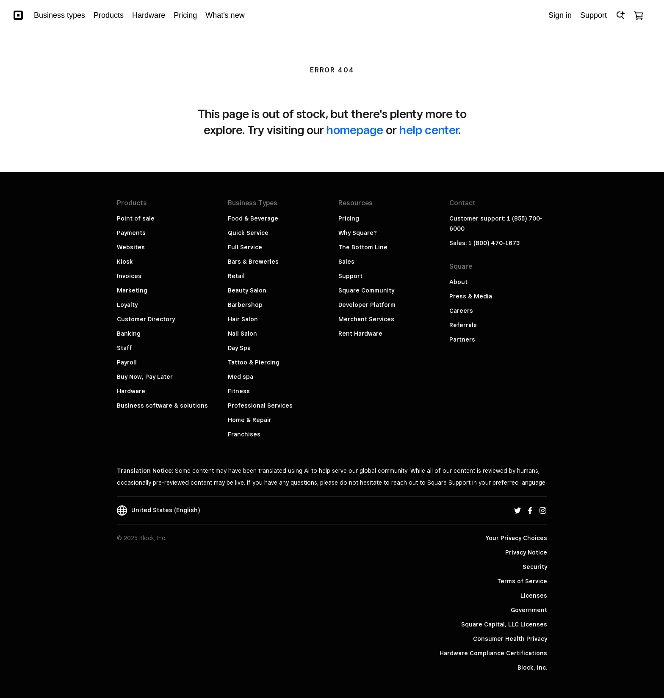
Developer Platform (367, 304)
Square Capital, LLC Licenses (504, 624)
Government (529, 610)
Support (350, 276)
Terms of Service (522, 581)
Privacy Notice (526, 552)
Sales (346, 261)
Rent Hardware (360, 333)
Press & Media (470, 296)
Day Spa (239, 348)
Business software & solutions (162, 405)
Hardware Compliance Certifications (493, 653)
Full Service (245, 247)
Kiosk (125, 261)
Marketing (132, 290)
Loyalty (127, 304)
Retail (236, 276)
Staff (124, 348)
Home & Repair (249, 420)
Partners (462, 339)
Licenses (533, 595)
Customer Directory (146, 319)
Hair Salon (243, 319)
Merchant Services (366, 319)
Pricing (348, 218)
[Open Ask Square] (620, 15)
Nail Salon (242, 333)
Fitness (239, 391)
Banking (129, 333)
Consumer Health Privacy (510, 638)
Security (535, 566)
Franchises (244, 434)
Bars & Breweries (253, 261)
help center (428, 130)
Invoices (129, 276)
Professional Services (260, 405)
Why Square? (357, 232)
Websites (131, 247)
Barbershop (245, 304)
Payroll (127, 362)
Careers (461, 310)
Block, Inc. (532, 667)
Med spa (240, 376)
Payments (131, 232)
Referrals (463, 325)
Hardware (131, 391)
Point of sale (136, 218)
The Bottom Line (362, 247)
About (458, 282)
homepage (354, 130)
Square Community (366, 290)
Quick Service (248, 232)
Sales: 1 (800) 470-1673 (484, 243)
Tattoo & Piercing (253, 362)
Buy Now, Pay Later (145, 376)
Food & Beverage (253, 218)
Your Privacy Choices (516, 538)
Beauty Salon (247, 290)
